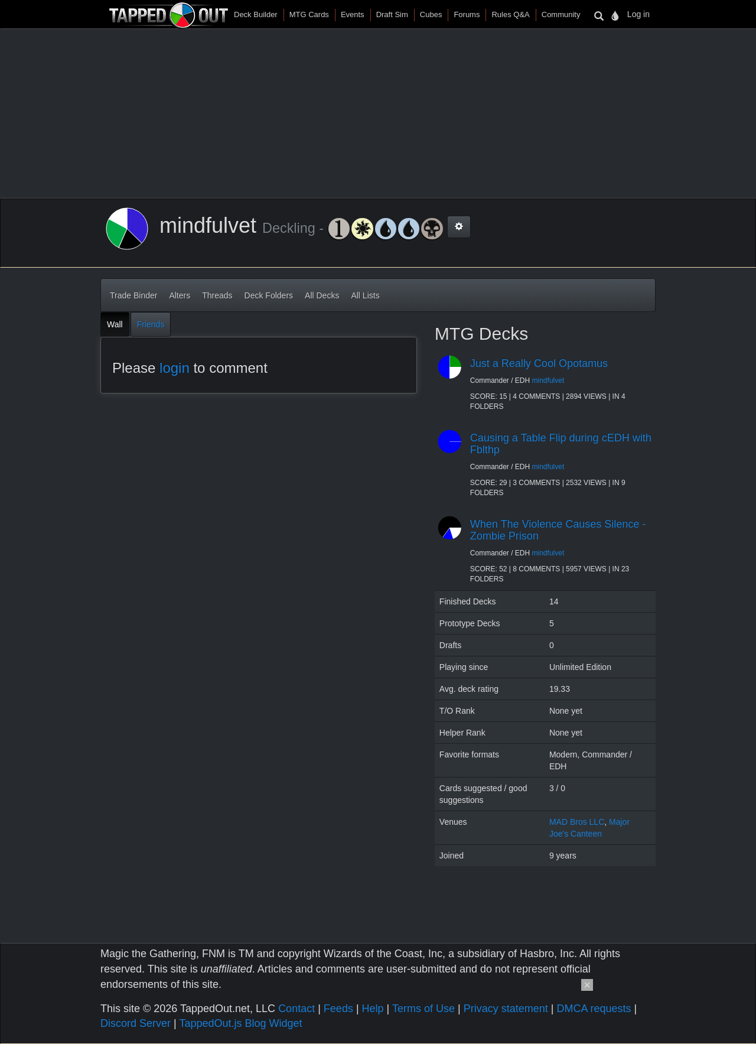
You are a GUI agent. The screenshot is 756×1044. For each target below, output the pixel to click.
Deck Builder (256, 14)
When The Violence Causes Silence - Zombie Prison (558, 530)
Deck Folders (269, 295)
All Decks (322, 295)
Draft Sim (392, 14)
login (174, 368)
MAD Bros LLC (576, 822)
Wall (115, 324)
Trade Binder (133, 295)
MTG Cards (309, 14)
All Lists (365, 295)
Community (561, 14)
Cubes (431, 14)
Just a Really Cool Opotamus (539, 363)
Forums (467, 14)
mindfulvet (548, 380)
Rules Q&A (510, 14)
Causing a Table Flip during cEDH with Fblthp (560, 444)
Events (352, 14)
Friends (151, 324)
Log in (638, 14)
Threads (217, 295)
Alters (179, 295)
